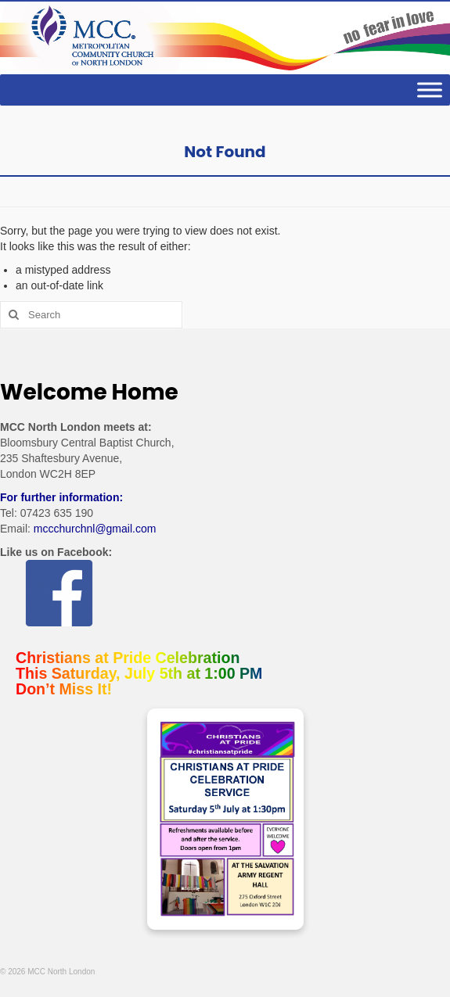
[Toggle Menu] (429, 90)
